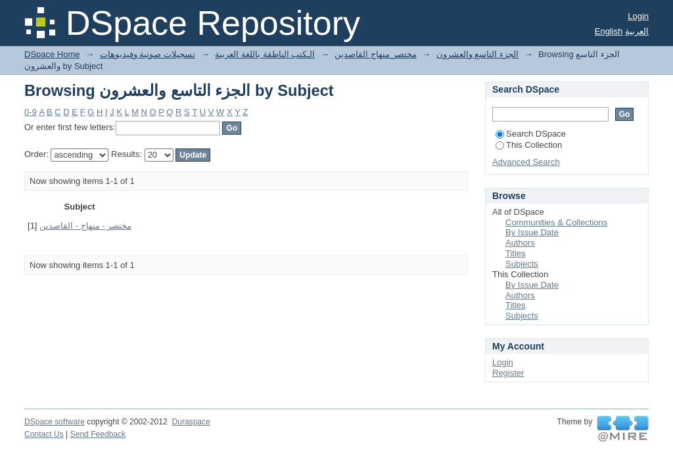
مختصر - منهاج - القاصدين (85, 226)
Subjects (521, 264)
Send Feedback (98, 434)
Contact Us (44, 434)
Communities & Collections (556, 222)
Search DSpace (531, 134)
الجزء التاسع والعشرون (477, 54)
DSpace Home (52, 54)
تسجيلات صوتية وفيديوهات (147, 54)
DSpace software (54, 421)
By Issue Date (532, 232)
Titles (515, 253)
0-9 (30, 112)
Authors (520, 243)
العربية (637, 31)
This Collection (529, 145)
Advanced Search (526, 162)
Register (508, 373)
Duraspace (191, 421)
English (609, 31)
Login (638, 16)
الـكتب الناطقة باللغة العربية (265, 54)
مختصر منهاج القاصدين (375, 54)
